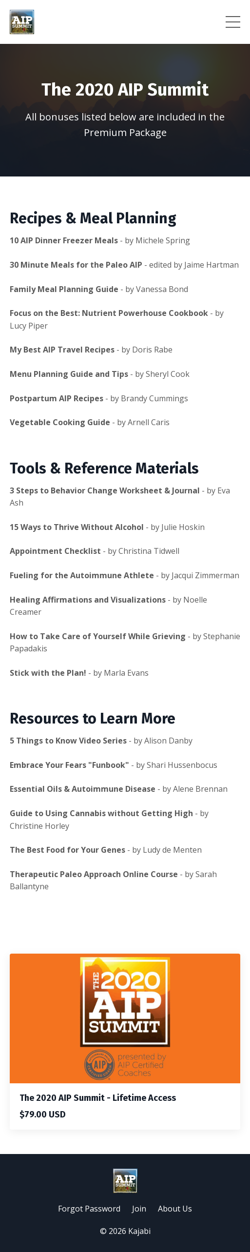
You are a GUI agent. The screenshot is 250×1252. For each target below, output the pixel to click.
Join (139, 1208)
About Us (175, 1208)
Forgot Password (89, 1208)
